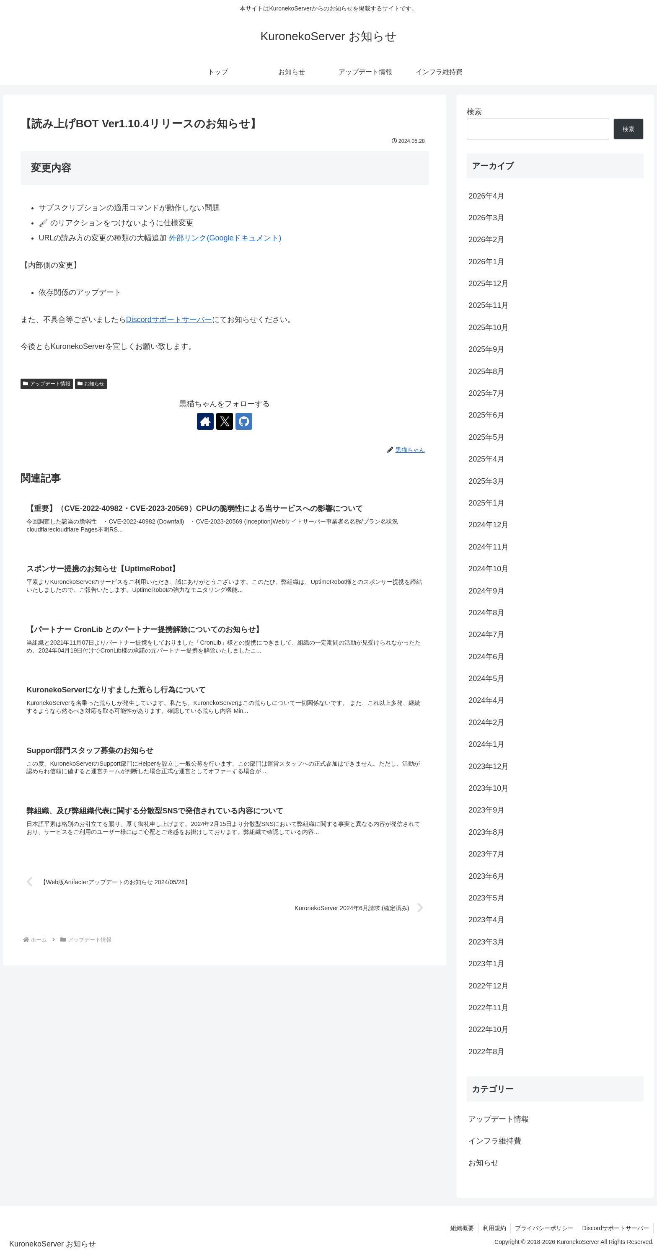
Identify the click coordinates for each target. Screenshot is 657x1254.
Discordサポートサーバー (169, 319)
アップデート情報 (46, 384)
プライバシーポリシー (544, 1228)
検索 (474, 112)
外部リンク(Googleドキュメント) (225, 238)
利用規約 (494, 1228)
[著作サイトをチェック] (205, 421)
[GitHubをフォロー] (243, 421)
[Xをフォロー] (224, 421)
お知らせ (91, 384)
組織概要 (462, 1228)
